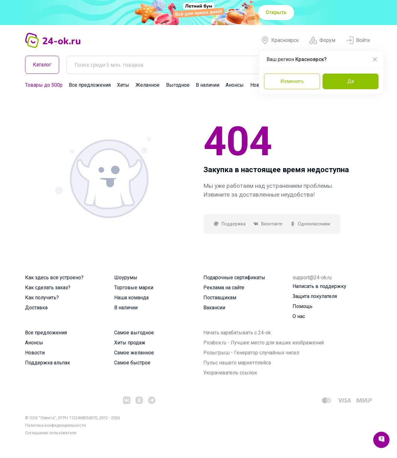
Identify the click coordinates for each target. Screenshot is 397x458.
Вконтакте (267, 223)
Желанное (147, 85)
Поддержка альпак (47, 363)
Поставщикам (219, 298)
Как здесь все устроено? (54, 277)
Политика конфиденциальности (55, 425)
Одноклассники (310, 223)
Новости (35, 353)
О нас (299, 316)
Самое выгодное (134, 333)
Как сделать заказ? (47, 288)
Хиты (123, 85)
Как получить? (42, 298)
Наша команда (131, 298)
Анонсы (235, 85)
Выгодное (178, 85)
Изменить (292, 81)
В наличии (207, 85)
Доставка (36, 308)
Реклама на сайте (223, 288)
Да (350, 81)
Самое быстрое (132, 363)
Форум (322, 40)
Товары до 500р (44, 85)
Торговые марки (133, 288)
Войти (358, 40)
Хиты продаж (129, 343)
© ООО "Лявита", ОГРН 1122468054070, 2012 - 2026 (72, 417)
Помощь (303, 306)
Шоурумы (125, 277)
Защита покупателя (315, 296)
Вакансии (214, 308)
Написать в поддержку (319, 286)
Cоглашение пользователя (50, 432)
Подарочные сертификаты (234, 277)
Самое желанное (134, 353)
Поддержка (230, 223)
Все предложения (90, 85)
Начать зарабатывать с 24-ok (237, 333)
